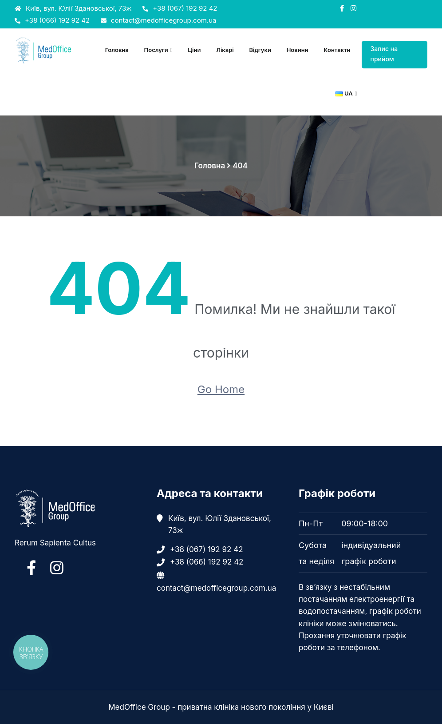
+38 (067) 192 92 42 (179, 8)
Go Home (221, 389)
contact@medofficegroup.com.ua (159, 20)
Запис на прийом (384, 53)
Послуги (156, 49)
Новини (297, 49)
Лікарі (225, 49)
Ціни (194, 49)
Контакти (337, 49)
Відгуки (260, 49)
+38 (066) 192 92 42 (52, 20)
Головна (117, 49)
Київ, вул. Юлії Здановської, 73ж (73, 8)
